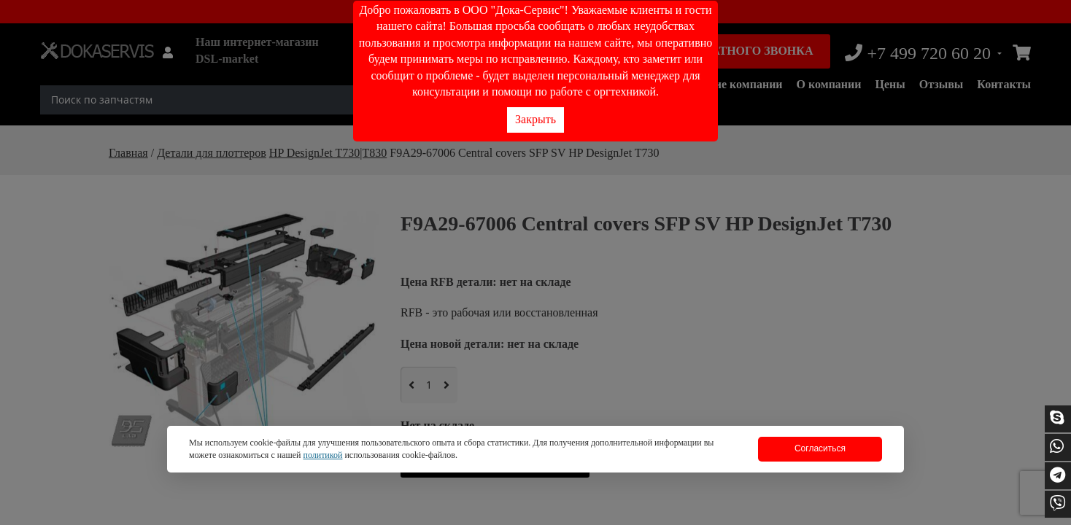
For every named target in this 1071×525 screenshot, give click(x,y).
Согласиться (820, 448)
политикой (322, 455)
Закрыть (535, 119)
